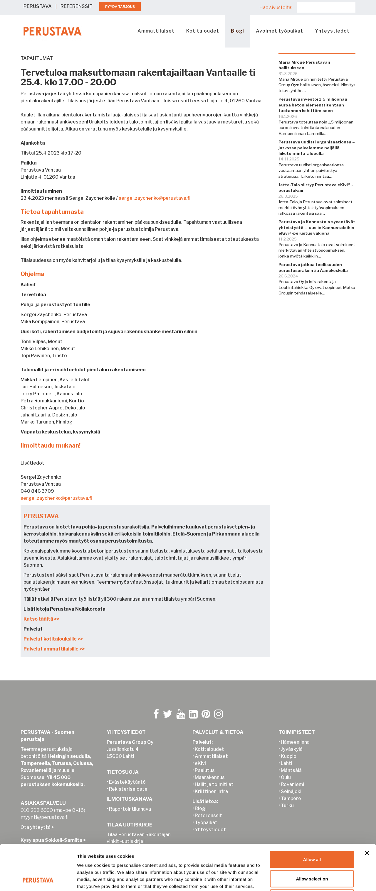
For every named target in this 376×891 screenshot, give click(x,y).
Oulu (286, 777)
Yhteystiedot (332, 31)
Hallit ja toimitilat (214, 784)
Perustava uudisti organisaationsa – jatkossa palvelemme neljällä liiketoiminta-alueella (316, 148)
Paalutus (205, 770)
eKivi (200, 763)
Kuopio (288, 756)
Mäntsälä (291, 770)
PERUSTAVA (38, 6)
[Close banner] (367, 808)
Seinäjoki (291, 791)
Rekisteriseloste (128, 789)
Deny (312, 852)
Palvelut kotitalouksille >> (53, 639)
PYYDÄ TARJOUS (120, 7)
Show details (308, 879)
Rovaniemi (292, 784)
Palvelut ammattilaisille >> (54, 649)
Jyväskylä (292, 749)
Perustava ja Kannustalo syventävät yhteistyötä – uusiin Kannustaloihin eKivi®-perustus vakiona (316, 227)
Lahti (286, 763)
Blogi (237, 31)
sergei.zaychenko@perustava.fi (154, 198)
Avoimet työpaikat (279, 31)
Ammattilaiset (155, 31)
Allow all (312, 814)
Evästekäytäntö (127, 782)
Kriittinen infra (211, 791)
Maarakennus (210, 777)
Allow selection (312, 833)
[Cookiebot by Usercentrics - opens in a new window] (38, 879)
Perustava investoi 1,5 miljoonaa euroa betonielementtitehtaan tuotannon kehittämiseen (312, 105)
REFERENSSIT (77, 6)
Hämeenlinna (295, 742)
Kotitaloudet (202, 31)
